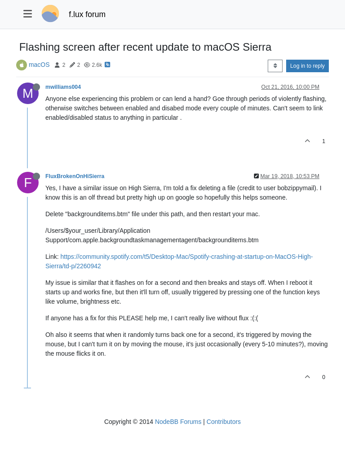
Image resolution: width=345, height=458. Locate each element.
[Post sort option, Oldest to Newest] (275, 66)
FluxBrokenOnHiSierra (74, 176)
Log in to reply (307, 66)
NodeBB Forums (178, 421)
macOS (39, 64)
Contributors (224, 421)
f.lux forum (87, 14)
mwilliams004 (63, 87)
